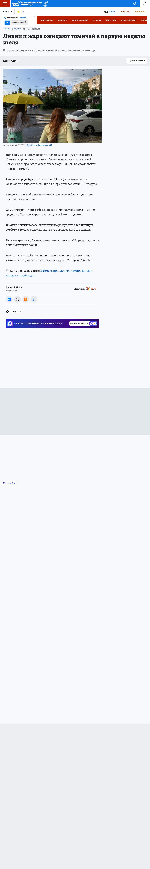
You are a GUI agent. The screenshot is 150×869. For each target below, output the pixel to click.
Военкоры (62, 20)
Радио (111, 11)
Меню (3, 3)
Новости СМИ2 (10, 483)
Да (7, 22)
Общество (17, 29)
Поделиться (137, 61)
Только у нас (47, 20)
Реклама (125, 11)
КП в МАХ (97, 20)
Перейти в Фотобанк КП (39, 145)
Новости (7, 29)
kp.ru (93, 288)
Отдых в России (128, 20)
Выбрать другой (19, 22)
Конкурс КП (111, 20)
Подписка (140, 11)
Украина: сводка (80, 20)
